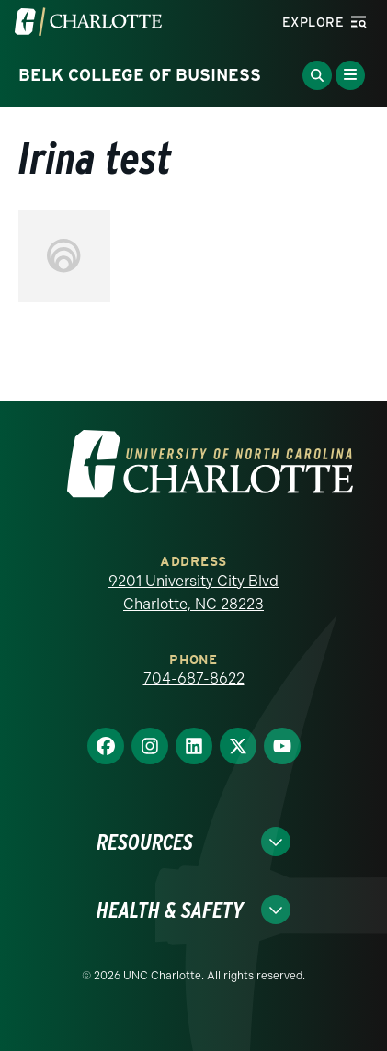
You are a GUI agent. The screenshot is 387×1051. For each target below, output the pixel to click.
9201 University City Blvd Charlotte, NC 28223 (193, 593)
